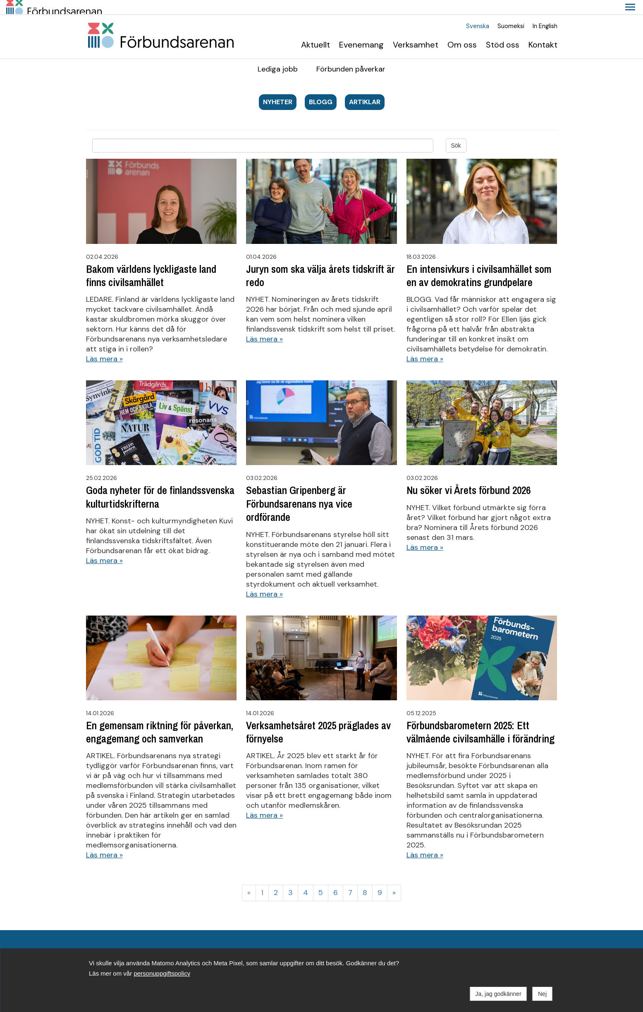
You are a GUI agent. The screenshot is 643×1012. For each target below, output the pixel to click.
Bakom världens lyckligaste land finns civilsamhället (151, 261)
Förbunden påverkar (350, 55)
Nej (542, 994)
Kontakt (542, 31)
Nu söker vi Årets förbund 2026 (468, 477)
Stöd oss (502, 31)
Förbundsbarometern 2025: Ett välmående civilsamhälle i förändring (480, 718)
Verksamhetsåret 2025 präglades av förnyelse (318, 718)
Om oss (462, 31)
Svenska (477, 12)
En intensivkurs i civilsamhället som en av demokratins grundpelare (479, 261)
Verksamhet (415, 31)
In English (545, 12)
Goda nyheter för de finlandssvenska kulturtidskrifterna (160, 483)
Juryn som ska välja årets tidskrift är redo (320, 261)
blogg (320, 88)
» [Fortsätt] (394, 878)
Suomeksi (510, 12)
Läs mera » (104, 345)
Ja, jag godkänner (498, 994)
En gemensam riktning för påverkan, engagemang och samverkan (159, 718)
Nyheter (277, 88)
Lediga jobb (278, 55)
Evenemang (361, 31)
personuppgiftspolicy (162, 973)
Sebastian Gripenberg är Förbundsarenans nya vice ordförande (299, 490)
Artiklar (364, 88)
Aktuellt (315, 31)
